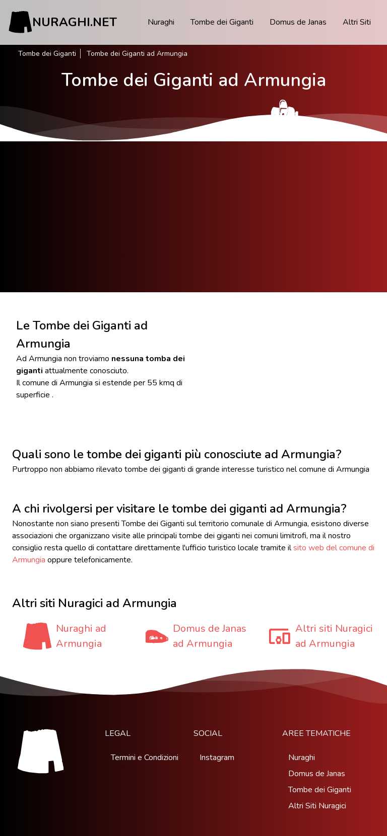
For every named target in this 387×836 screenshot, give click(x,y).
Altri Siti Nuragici (317, 805)
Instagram (217, 757)
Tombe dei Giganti (221, 22)
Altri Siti (357, 22)
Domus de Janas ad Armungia (209, 636)
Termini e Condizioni (144, 757)
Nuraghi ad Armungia (81, 636)
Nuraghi (161, 22)
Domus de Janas (298, 22)
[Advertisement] (193, 216)
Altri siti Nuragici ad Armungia (334, 636)
